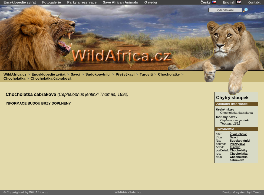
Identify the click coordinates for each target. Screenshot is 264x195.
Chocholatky (169, 74)
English (232, 2)
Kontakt (254, 2)
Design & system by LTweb (241, 192)
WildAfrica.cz (15, 74)
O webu (150, 2)
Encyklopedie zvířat (20, 2)
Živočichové (238, 134)
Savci (75, 74)
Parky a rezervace (82, 2)
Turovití (146, 74)
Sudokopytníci (98, 74)
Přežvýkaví (125, 74)
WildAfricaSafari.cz (128, 192)
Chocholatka (14, 78)
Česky (208, 2)
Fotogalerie (51, 2)
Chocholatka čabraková (51, 78)
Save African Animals (120, 2)
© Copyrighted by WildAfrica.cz (26, 192)
